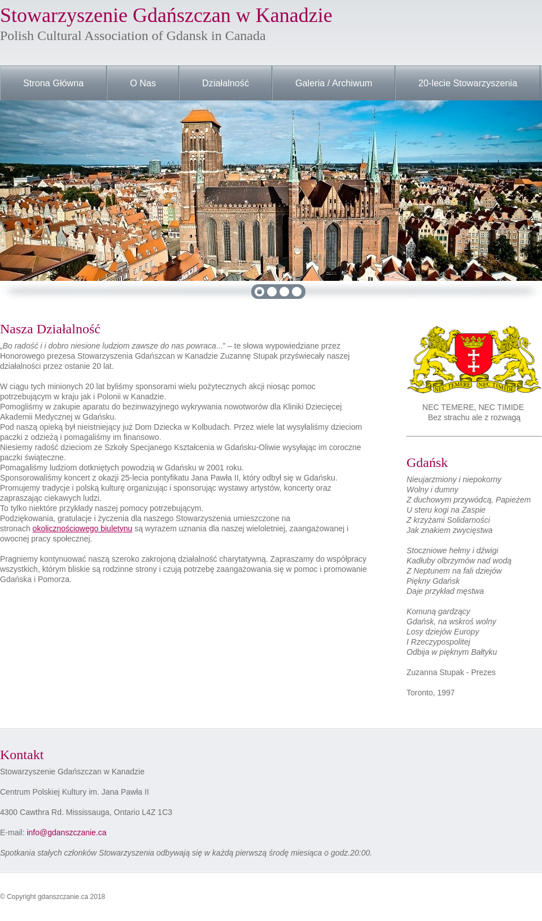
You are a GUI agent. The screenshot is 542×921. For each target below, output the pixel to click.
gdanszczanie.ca (76, 832)
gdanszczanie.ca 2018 (71, 897)
